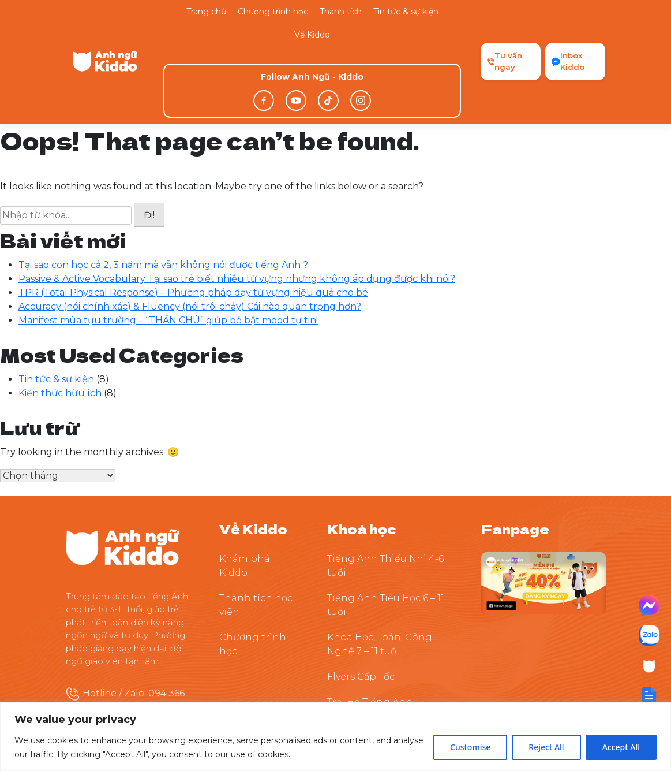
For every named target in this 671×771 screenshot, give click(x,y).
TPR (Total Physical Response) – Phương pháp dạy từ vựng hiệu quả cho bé (193, 215)
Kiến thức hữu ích (60, 315)
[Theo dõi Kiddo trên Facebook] (543, 505)
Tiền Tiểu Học (359, 675)
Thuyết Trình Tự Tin (373, 650)
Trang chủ (206, 11)
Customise (470, 747)
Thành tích (341, 11)
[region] (335, 736)
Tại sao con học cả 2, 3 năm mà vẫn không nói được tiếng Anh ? (163, 187)
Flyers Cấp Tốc (361, 599)
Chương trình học (273, 11)
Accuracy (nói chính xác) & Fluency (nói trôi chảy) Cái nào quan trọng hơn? (189, 229)
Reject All (546, 747)
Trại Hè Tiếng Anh (370, 624)
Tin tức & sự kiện (405, 11)
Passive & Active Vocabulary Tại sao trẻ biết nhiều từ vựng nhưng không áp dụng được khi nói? (236, 201)
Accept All (621, 747)
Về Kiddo (312, 34)
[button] (649, 695)
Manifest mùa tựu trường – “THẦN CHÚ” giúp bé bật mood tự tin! (168, 242)
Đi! (149, 138)
